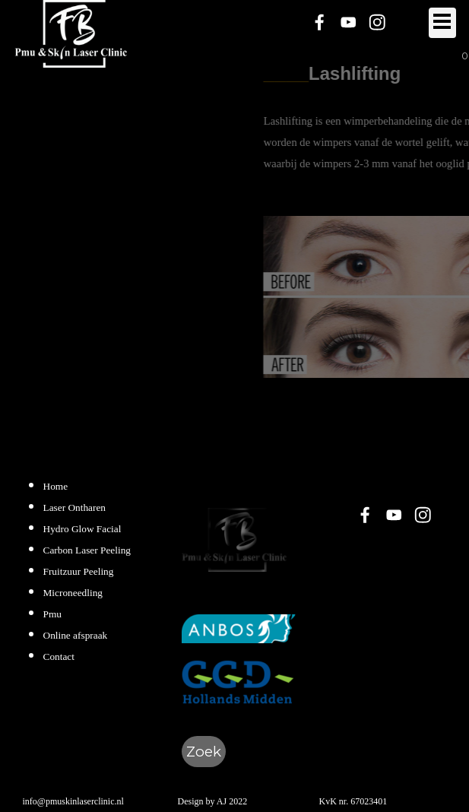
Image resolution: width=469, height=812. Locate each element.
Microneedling (73, 592)
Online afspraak (75, 635)
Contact (58, 656)
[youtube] (348, 22)
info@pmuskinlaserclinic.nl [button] (73, 801)
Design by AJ (202, 801)
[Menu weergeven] (442, 23)
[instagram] (377, 22)
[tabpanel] (85, 570)
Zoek (203, 751)
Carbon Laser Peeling (87, 550)
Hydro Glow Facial (82, 528)
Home (55, 486)
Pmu (52, 614)
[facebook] (319, 22)
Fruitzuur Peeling (78, 571)
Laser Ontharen (74, 507)
